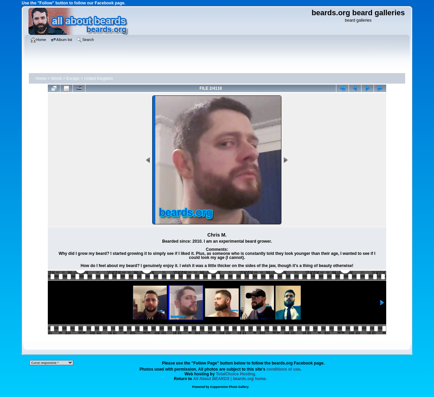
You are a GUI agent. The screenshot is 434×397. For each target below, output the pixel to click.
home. (230, 378)
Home (41, 78)
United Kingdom (98, 78)
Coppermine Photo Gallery (229, 387)
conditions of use (283, 369)
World (56, 78)
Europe (73, 78)
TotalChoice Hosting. (236, 374)
